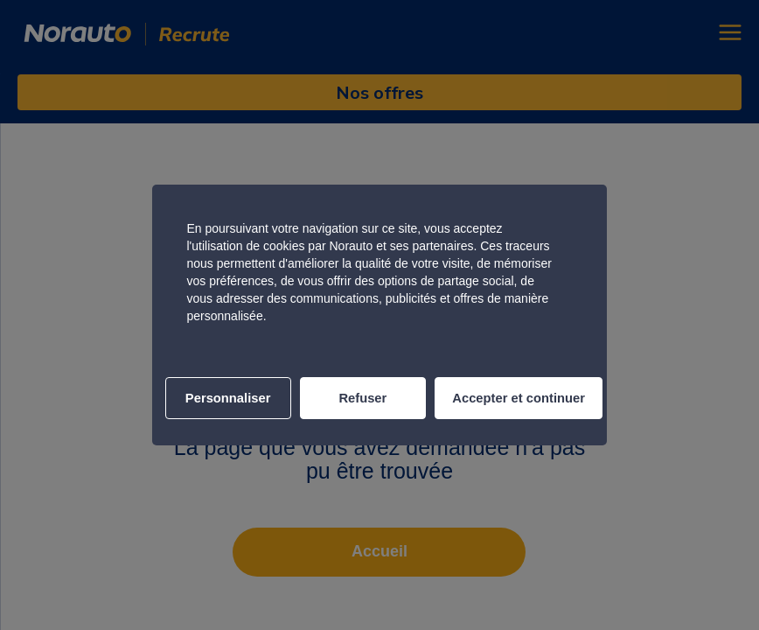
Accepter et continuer (518, 398)
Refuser (362, 398)
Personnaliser (228, 398)
